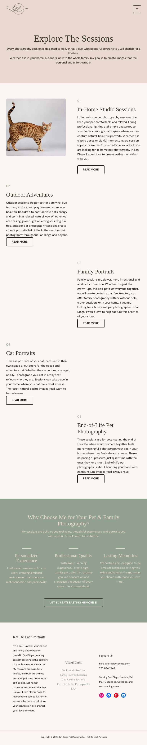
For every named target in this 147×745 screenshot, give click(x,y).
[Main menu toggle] (137, 9)
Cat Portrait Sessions (73, 679)
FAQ (73, 688)
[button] (73, 602)
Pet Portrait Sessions (73, 670)
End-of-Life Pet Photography (73, 684)
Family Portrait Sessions (73, 675)
